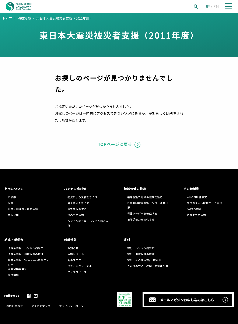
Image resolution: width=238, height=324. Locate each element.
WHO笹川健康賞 (197, 197)
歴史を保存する (77, 209)
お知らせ (72, 248)
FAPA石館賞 (194, 209)
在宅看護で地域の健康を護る (145, 197)
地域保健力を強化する (141, 219)
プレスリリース (76, 272)
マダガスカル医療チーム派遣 (205, 203)
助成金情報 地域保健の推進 (25, 254)
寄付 (127, 240)
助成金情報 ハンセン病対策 (25, 248)
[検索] (200, 6)
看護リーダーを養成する (142, 213)
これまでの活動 (196, 215)
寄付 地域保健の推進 (141, 254)
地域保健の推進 (135, 189)
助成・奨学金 (14, 240)
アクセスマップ (40, 306)
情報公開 (13, 215)
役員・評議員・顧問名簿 (23, 209)
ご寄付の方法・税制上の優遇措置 (147, 266)
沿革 (10, 203)
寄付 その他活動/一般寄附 (144, 260)
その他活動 (191, 189)
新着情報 (70, 240)
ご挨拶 (12, 197)
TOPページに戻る (115, 144)
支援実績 (13, 275)
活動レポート (75, 254)
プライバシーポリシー (73, 306)
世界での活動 (75, 215)
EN (216, 6)
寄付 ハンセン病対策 (141, 248)
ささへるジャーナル (79, 266)
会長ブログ (74, 260)
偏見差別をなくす (78, 203)
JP (207, 6)
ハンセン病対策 (75, 189)
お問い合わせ (14, 306)
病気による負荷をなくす (82, 197)
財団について (14, 189)
